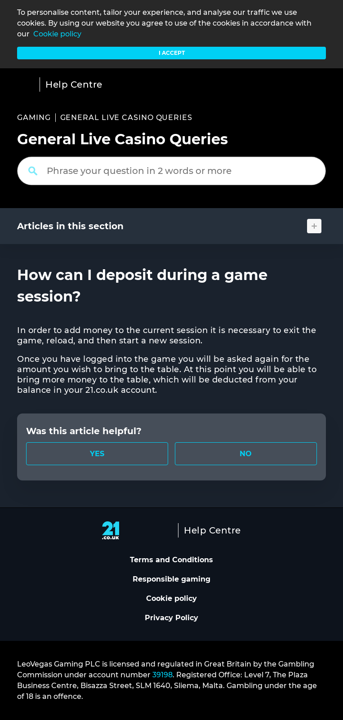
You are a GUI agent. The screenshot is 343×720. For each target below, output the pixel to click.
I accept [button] (172, 52)
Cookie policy (57, 34)
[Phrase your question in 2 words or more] (171, 170)
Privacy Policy (171, 617)
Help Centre (73, 84)
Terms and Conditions (171, 560)
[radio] (97, 453)
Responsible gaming (171, 579)
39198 (162, 675)
